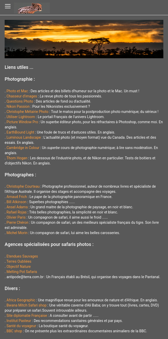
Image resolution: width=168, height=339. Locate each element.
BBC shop (14, 331)
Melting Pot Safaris (21, 272)
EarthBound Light (20, 132)
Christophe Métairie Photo (27, 112)
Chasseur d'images (21, 96)
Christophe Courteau (22, 186)
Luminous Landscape (23, 137)
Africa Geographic (20, 300)
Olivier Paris (16, 217)
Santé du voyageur (21, 326)
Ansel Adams (17, 207)
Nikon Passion (18, 106)
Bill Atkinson (16, 202)
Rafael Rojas (16, 212)
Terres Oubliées (18, 261)
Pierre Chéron (17, 222)
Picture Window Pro (22, 122)
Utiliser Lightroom (20, 117)
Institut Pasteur (18, 321)
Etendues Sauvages (22, 256)
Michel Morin (16, 233)
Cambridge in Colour (22, 148)
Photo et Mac (17, 91)
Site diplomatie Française (26, 315)
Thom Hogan (16, 158)
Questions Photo (19, 101)
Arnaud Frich (16, 197)
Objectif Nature (18, 266)
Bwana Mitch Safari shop (26, 305)
